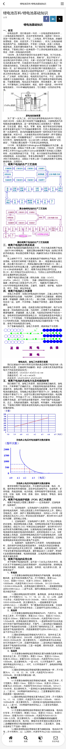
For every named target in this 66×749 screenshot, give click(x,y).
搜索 (26, 741)
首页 (10, 741)
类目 (40, 741)
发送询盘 (55, 741)
